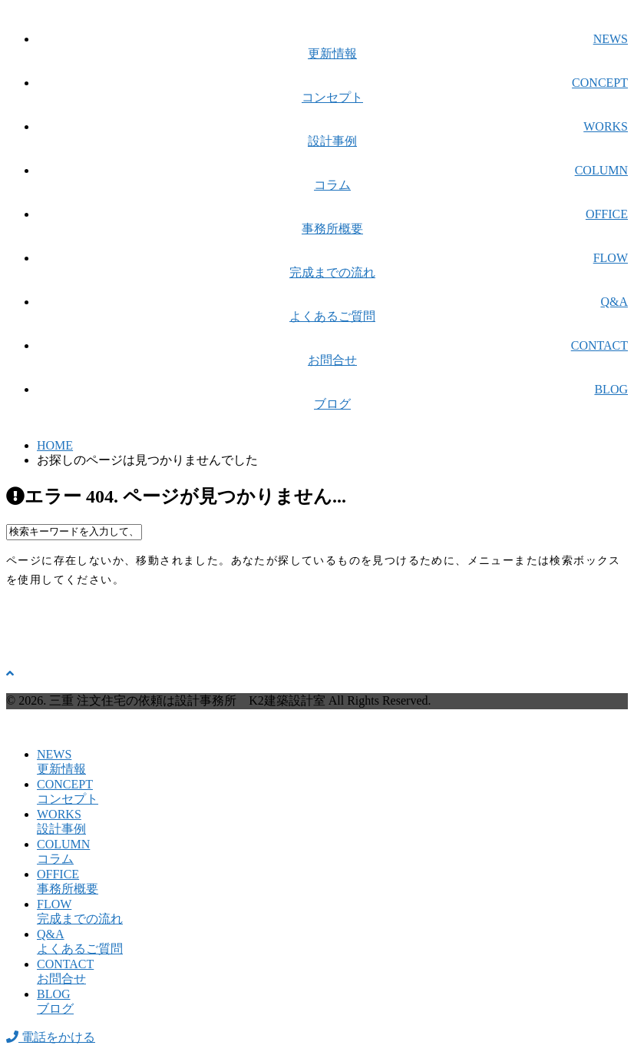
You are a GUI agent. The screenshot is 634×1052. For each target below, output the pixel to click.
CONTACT (332, 354)
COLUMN (332, 179)
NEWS (332, 47)
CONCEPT (332, 91)
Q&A (332, 310)
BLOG (332, 398)
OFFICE (332, 222)
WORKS (332, 135)
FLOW (332, 266)
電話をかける (50, 1037)
